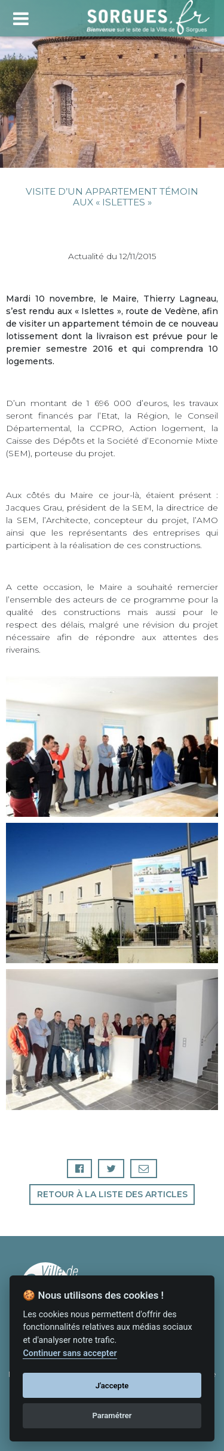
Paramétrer (111, 1415)
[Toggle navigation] (20, 17)
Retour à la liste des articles (112, 1194)
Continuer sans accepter (69, 1353)
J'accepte (112, 1385)
